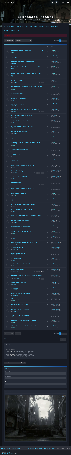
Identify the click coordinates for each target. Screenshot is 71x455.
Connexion (7, 368)
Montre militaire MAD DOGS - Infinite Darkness (23, 137)
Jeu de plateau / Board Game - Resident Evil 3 (23, 165)
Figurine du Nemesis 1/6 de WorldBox (21, 264)
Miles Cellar (18, 453)
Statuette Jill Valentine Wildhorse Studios (22, 210)
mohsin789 (55, 293)
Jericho (54, 80)
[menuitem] (12, 2)
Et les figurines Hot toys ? (18, 171)
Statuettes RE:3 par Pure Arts (19, 131)
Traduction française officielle (8, 453)
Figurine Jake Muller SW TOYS (19, 177)
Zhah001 (55, 288)
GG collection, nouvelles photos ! (19, 304)
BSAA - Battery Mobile (17, 299)
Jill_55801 (14, 289)
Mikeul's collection (16, 258)
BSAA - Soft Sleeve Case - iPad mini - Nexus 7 (23, 326)
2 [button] (62, 40)
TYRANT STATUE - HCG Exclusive (20, 315)
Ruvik (54, 198)
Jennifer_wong (56, 170)
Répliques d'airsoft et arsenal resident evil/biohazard (25, 109)
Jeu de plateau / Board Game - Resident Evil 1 (23, 56)
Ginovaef (14, 111)
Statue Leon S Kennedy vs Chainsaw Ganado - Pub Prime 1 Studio (26, 67)
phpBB (8, 452)
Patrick (15, 82)
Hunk (13, 70)
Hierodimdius (15, 271)
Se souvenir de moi (10, 381)
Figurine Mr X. (14, 160)
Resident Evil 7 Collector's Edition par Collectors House (26, 215)
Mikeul (13, 260)
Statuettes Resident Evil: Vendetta (20, 220)
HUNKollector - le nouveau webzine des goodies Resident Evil (26, 87)
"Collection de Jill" (15, 154)
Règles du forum (9, 35)
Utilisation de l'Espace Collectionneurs (21, 50)
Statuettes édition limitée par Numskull (21, 115)
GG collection (17, 306)
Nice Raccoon (15, 295)
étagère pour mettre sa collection (20, 199)
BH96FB (14, 63)
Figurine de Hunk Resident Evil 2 (19, 149)
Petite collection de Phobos (18, 282)
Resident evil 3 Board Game (18, 98)
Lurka (13, 122)
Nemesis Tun (15, 249)
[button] (66, 40)
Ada (13, 52)
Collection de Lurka (16, 182)
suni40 (54, 298)
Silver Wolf (14, 57)
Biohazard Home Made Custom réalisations (22, 61)
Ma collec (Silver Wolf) (17, 93)
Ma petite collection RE (17, 247)
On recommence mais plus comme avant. (22, 237)
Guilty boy (14, 172)
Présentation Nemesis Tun (18, 253)
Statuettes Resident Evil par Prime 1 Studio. (22, 126)
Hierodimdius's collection (17, 269)
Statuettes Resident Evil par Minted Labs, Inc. (23, 204)
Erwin (13, 100)
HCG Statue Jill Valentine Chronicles (20, 293)
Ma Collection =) (15, 288)
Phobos (14, 284)
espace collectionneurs (12, 30)
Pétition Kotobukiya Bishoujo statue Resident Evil (24, 242)
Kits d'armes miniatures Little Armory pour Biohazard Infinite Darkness (25, 143)
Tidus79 (14, 105)
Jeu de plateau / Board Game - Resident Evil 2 (23, 188)
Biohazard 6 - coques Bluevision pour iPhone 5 (23, 320)
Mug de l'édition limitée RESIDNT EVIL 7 (21, 231)
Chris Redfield (56, 149)
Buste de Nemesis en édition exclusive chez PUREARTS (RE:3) (26, 74)
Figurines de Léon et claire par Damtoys (21, 120)
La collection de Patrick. (17, 80)
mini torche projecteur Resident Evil (20, 226)
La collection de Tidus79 (17, 104)
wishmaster (16, 278)
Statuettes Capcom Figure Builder (20, 309)
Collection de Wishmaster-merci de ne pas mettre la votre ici (26, 275)
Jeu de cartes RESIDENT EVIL (19, 193)
